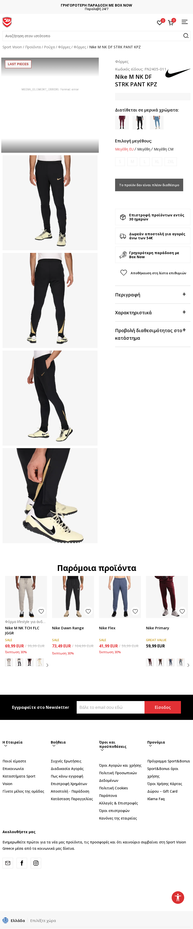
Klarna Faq (156, 798)
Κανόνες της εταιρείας (118, 818)
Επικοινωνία (13, 768)
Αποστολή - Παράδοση (70, 791)
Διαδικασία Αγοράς (67, 768)
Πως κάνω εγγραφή (67, 776)
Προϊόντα (33, 47)
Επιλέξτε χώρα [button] (43, 920)
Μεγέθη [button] (143, 149)
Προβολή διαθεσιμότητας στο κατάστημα (150, 334)
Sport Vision (12, 47)
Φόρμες (64, 47)
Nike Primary (157, 627)
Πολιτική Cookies (113, 788)
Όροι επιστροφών (114, 810)
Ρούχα (49, 47)
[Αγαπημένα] (160, 22)
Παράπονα (108, 795)
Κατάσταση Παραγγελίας (72, 798)
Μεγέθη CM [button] (163, 149)
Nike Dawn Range (68, 627)
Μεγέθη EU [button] (124, 149)
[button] (96, 36)
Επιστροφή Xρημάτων (69, 783)
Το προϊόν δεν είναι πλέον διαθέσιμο (149, 185)
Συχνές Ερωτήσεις (66, 761)
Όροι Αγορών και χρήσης (120, 765)
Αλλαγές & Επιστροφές (118, 803)
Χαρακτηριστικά (150, 312)
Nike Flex (107, 627)
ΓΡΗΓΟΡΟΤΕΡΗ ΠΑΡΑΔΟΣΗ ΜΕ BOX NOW (96, 5)
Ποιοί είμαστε (14, 761)
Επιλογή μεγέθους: (133, 141)
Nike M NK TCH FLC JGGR (22, 630)
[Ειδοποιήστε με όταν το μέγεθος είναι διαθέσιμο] (120, 161)
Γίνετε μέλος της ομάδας (23, 791)
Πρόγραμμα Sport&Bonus (168, 761)
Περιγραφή (150, 294)
